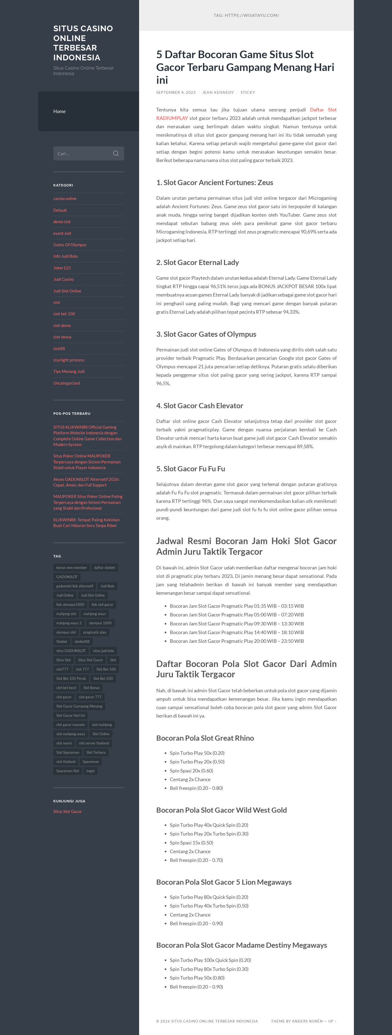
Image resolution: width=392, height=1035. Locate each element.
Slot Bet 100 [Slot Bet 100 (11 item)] (106, 669)
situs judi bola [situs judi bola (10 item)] (103, 651)
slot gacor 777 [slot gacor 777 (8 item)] (90, 697)
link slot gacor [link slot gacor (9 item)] (102, 604)
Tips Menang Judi (69, 371)
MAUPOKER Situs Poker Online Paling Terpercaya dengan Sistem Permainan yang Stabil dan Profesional (87, 502)
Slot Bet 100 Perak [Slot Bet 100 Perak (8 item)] (71, 678)
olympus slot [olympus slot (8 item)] (66, 632)
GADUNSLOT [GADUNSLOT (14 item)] (67, 577)
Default (60, 210)
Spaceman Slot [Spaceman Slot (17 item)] (67, 771)
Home (59, 111)
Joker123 (62, 267)
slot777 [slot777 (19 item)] (62, 669)
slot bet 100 (64, 313)
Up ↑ (332, 1021)
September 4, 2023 (176, 92)
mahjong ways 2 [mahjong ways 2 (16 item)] (69, 623)
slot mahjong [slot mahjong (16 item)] (102, 724)
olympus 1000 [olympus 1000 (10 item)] (100, 623)
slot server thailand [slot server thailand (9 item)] (94, 743)
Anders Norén (307, 1021)
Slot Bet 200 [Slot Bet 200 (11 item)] (103, 678)
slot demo (62, 325)
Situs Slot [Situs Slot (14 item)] (63, 660)
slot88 (59, 348)
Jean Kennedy (218, 92)
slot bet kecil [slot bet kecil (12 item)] (66, 687)
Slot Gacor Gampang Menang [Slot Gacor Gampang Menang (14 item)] (79, 706)
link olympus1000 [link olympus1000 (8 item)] (70, 604)
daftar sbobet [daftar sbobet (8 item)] (104, 567)
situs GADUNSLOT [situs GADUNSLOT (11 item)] (71, 651)
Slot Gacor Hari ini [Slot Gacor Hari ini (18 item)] (70, 715)
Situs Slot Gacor (67, 811)
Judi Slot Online (67, 290)
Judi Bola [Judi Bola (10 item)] (107, 586)
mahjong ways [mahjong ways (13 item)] (95, 614)
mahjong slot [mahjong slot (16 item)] (66, 614)
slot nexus (62, 336)
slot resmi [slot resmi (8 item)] (64, 743)
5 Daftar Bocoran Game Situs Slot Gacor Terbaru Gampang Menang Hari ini (245, 67)
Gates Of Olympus (70, 244)
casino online (64, 198)
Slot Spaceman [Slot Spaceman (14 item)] (67, 752)
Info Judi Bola (65, 256)
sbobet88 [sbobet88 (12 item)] (82, 641)
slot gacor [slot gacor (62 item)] (64, 697)
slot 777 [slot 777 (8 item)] (82, 669)
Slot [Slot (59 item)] (113, 660)
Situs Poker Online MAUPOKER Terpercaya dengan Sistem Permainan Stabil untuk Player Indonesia (87, 461)
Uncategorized (66, 383)
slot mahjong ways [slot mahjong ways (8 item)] (70, 734)
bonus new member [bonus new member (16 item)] (71, 567)
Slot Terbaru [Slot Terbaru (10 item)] (96, 752)
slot (56, 302)
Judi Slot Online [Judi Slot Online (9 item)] (93, 595)
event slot (62, 233)
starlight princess (69, 359)
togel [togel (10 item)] (90, 771)
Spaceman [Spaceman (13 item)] (91, 761)
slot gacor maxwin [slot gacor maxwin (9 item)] (70, 724)
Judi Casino (63, 279)
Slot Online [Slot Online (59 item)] (101, 734)
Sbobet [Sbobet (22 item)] (61, 641)
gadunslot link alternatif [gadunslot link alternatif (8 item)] (74, 586)
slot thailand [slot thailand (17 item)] (65, 761)
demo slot (62, 221)
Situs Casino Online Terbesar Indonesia (83, 43)
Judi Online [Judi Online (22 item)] (65, 595)
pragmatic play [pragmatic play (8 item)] (94, 632)
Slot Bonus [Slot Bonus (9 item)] (91, 687)
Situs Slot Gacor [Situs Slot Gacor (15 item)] (90, 660)
